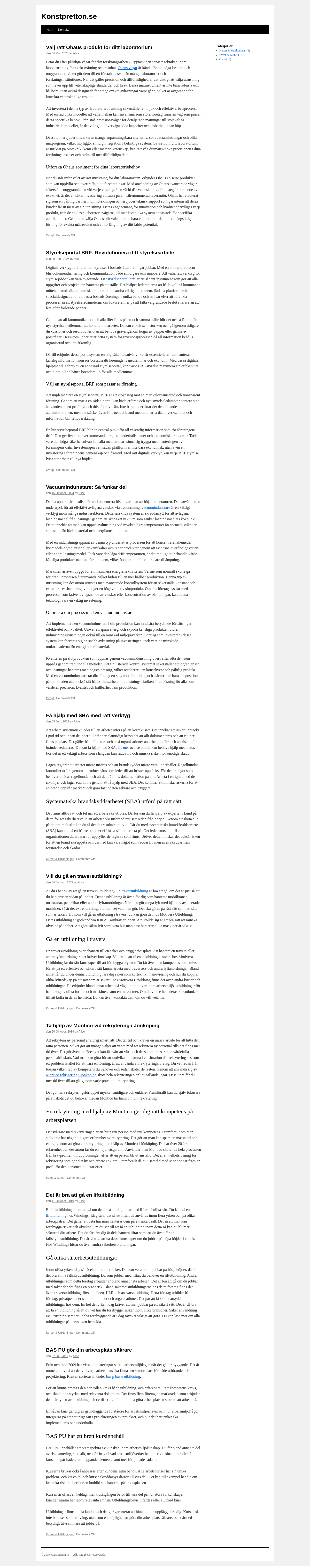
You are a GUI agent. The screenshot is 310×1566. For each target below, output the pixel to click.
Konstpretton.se (69, 16)
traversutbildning (135, 891)
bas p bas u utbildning (123, 1376)
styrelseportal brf (121, 279)
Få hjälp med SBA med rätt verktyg (88, 715)
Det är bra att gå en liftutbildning (85, 1195)
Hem (49, 29)
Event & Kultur (55, 1178)
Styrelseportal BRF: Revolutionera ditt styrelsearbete (110, 252)
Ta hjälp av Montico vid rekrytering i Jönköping (103, 1025)
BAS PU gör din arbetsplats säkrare (89, 1350)
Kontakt (63, 29)
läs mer (123, 747)
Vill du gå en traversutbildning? (84, 876)
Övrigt (50, 235)
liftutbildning (56, 1215)
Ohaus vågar (127, 68)
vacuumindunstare (156, 507)
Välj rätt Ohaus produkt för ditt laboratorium (99, 47)
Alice (76, 53)
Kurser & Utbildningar (60, 859)
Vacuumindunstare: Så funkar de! (86, 487)
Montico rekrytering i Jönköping (71, 1075)
